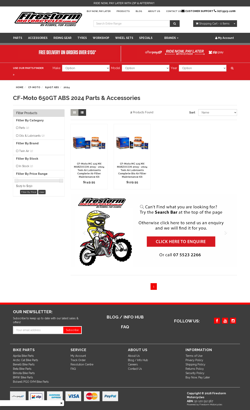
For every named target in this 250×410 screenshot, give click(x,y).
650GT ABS (52, 87)
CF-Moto (34, 87)
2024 (66, 87)
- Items (213, 23)
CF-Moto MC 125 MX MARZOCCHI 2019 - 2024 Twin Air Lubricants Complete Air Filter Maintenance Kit (89, 170)
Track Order (78, 360)
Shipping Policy (195, 364)
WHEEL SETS (124, 37)
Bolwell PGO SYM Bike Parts (31, 381)
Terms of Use (194, 355)
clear (41, 192)
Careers (133, 364)
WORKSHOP (101, 37)
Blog (139, 11)
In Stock (26, 166)
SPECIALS (146, 37)
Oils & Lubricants (32, 135)
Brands (171, 37)
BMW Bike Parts (23, 377)
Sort (192, 112)
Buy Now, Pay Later (99, 11)
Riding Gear (62, 37)
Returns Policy (195, 368)
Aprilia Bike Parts (23, 355)
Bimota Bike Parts (24, 373)
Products (123, 11)
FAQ (73, 368)
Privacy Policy (194, 360)
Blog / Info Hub (138, 360)
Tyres (82, 37)
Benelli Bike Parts (24, 364)
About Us (154, 11)
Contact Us (173, 11)
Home (19, 87)
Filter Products (26, 113)
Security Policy (195, 373)
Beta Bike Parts (22, 368)
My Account (78, 355)
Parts (17, 37)
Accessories (38, 37)
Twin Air (26, 151)
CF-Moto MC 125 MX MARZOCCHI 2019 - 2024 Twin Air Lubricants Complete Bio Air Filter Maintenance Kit (132, 170)
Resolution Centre (82, 364)
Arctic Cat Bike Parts (25, 360)
